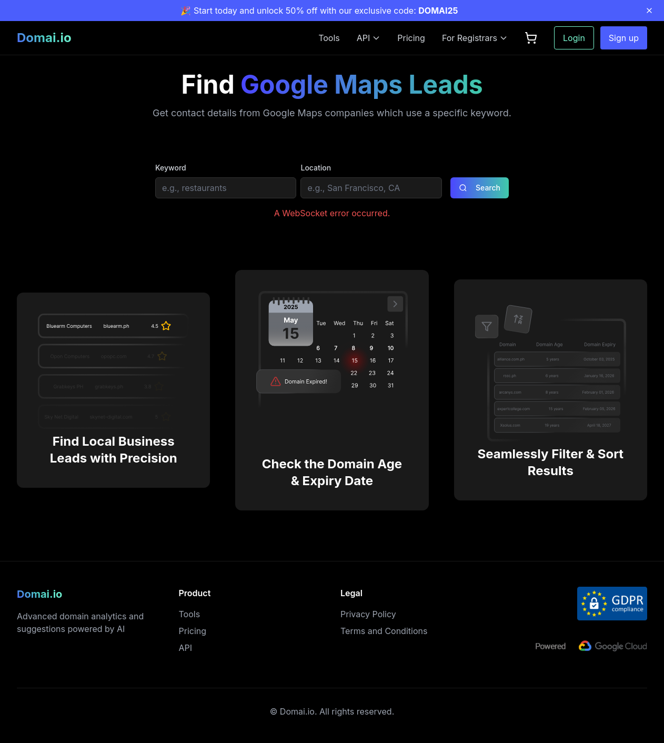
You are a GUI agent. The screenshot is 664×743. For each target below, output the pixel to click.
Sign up (624, 38)
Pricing (411, 38)
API (186, 647)
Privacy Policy (368, 614)
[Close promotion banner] (649, 10)
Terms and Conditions (383, 631)
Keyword (170, 167)
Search (479, 187)
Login (574, 38)
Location (315, 167)
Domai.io (44, 37)
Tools (329, 38)
